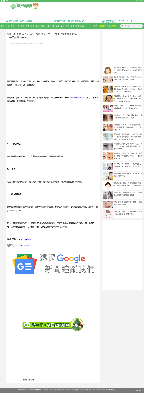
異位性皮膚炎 (111, 26)
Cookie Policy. (111, 389)
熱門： (96, 26)
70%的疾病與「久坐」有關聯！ (20, 21)
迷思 (62, 26)
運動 (37, 26)
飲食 (32, 26)
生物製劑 (103, 26)
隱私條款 (38, 389)
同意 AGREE (138, 390)
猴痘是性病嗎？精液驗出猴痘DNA (69, 21)
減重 (42, 26)
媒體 (72, 26)
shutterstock (24, 245)
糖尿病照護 (80, 26)
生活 (57, 26)
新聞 (22, 26)
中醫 (27, 26)
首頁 (2, 26)
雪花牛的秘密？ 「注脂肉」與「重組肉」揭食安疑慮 (118, 22)
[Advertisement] (53, 61)
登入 (137, 1)
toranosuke (33, 246)
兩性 (52, 26)
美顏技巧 (43, 43)
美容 (47, 26)
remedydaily (24, 239)
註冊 (142, 1)
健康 (12, 26)
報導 (7, 26)
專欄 (67, 26)
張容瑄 (31, 43)
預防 (17, 26)
